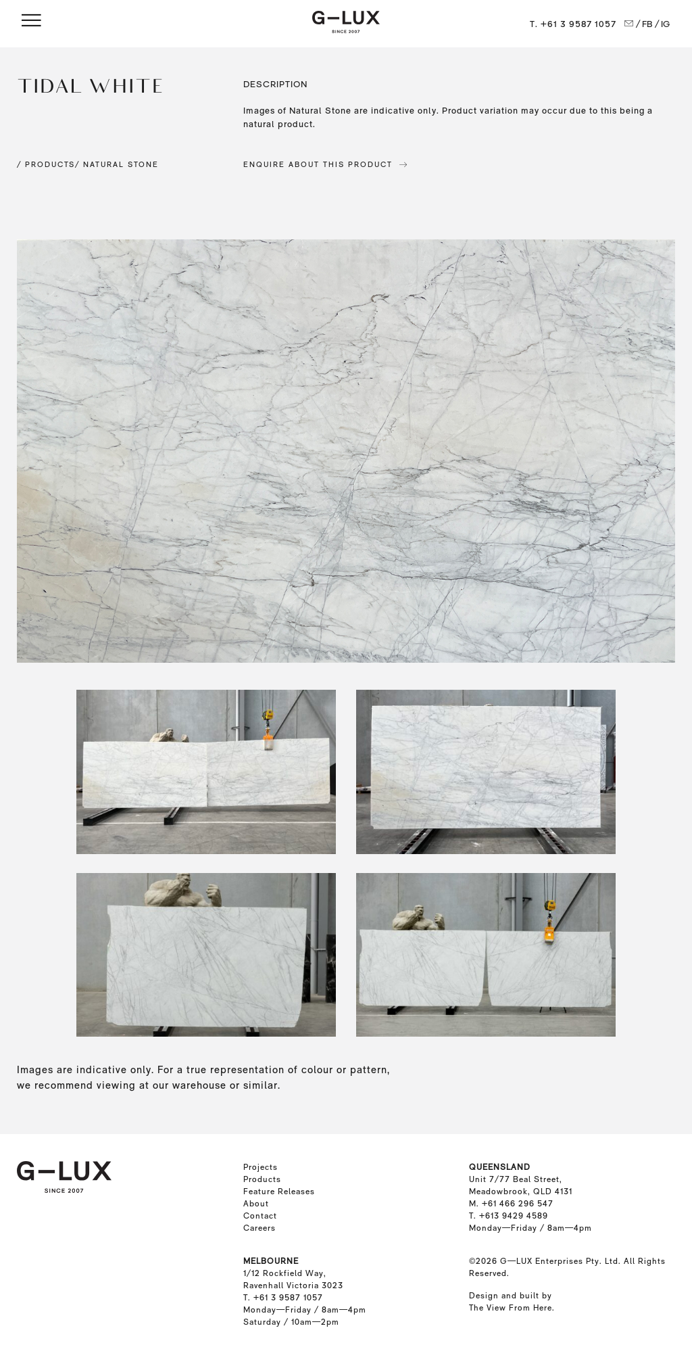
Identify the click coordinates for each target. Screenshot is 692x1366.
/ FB (644, 24)
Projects (260, 1167)
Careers (259, 1228)
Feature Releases (279, 1191)
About (256, 1203)
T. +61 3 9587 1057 (573, 24)
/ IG (662, 24)
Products (262, 1179)
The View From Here (510, 1308)
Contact (260, 1216)
